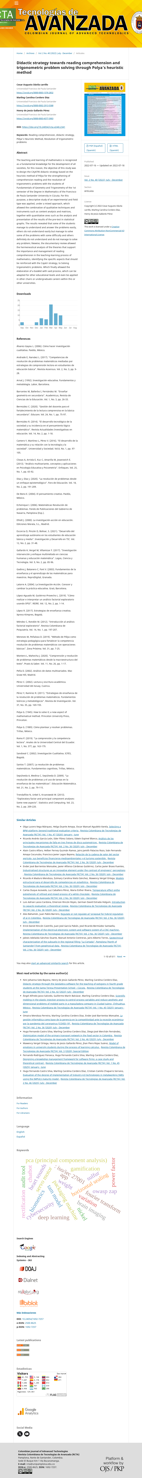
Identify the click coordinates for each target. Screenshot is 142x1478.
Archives (30, 53)
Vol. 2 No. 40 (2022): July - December (55, 53)
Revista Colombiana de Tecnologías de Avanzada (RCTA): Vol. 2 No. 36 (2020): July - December (73, 874)
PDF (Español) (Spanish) (95, 148)
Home (19, 53)
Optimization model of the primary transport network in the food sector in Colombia (68, 1035)
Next (119, 956)
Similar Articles (26, 820)
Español (21, 1136)
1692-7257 (30, 1326)
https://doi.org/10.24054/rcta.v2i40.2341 (43, 126)
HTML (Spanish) (114, 148)
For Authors (22, 1108)
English (21, 1131)
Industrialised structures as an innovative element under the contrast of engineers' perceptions (74, 870)
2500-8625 (30, 1322)
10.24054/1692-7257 (33, 1318)
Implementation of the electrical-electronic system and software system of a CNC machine (71, 929)
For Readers (22, 1103)
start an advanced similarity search (50, 963)
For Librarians (23, 1112)
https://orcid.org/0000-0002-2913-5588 (35, 105)
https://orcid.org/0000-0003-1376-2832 (35, 92)
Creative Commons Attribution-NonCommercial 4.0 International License (104, 230)
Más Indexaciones (26, 1312)
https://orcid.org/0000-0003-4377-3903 (35, 118)
